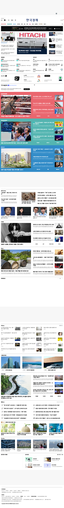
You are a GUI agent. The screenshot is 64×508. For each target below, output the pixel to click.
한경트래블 (3, 374)
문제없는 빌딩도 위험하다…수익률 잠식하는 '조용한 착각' (8, 450)
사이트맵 (17, 496)
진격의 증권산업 (6, 370)
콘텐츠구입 (9, 496)
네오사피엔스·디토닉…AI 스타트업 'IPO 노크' (42, 96)
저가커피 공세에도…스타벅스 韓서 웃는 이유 (46, 195)
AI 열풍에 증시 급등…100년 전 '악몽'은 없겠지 (28, 339)
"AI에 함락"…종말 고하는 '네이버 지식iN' (9, 193)
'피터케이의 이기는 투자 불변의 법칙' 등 (8, 349)
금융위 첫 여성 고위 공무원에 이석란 (50, 333)
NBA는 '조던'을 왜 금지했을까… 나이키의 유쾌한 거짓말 (43, 264)
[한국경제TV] (5, 20)
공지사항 (27, 454)
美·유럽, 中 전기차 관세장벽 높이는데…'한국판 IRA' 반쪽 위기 (59, 46)
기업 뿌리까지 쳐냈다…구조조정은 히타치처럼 (29, 51)
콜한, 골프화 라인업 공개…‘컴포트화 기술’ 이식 (28, 333)
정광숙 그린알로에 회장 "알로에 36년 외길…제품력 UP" (39, 434)
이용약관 (28, 496)
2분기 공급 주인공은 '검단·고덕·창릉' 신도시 (12, 169)
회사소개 (3, 490)
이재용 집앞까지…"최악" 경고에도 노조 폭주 (46, 192)
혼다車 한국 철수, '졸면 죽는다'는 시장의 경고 (56, 61)
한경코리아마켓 (3, 24)
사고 (62, 454)
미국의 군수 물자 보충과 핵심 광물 (23, 60)
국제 (27, 24)
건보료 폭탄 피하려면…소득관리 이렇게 (7, 42)
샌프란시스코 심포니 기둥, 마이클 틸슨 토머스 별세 (43, 224)
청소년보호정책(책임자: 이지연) (42, 496)
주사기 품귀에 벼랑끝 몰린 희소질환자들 (38, 71)
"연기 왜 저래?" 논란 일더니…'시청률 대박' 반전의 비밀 (15, 405)
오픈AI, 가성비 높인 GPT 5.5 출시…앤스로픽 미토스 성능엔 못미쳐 (43, 137)
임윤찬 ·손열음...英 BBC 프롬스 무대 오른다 (12, 244)
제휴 (6, 496)
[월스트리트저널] (8, 20)
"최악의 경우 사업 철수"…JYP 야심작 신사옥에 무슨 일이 (15, 408)
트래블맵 (36, 396)
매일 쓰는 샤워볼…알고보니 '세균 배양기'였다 (46, 203)
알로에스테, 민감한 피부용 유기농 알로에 (8, 434)
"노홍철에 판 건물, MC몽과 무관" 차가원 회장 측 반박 (43, 163)
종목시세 (48, 142)
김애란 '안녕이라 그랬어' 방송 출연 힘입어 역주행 (28, 344)
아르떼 (2, 221)
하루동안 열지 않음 (58, 28)
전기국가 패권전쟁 (28, 370)
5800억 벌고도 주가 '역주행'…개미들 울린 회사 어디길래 (15, 415)
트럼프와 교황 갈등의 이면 (53, 65)
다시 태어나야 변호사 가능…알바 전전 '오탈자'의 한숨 (7, 328)
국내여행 (44, 396)
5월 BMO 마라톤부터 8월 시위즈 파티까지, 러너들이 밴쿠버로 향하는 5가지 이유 (16, 397)
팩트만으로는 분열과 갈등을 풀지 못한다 (28, 349)
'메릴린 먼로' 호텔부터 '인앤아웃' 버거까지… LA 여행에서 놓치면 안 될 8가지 (43, 383)
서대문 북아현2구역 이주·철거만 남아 (40, 156)
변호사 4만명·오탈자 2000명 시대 (50, 327)
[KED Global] (12, 20)
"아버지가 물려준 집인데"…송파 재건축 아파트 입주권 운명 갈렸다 (55, 450)
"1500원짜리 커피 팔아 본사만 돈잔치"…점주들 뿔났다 (15, 418)
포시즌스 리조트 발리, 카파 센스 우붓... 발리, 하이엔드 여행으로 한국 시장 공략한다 (43, 390)
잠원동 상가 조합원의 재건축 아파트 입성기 (23, 450)
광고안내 (15, 490)
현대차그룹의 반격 (49, 370)
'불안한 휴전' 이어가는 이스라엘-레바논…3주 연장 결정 (59, 52)
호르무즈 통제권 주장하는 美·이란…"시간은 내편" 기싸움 (43, 130)
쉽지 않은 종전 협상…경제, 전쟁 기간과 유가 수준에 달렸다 (23, 71)
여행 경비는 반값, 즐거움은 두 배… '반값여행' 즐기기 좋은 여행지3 (43, 376)
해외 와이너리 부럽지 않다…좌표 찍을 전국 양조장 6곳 (14, 271)
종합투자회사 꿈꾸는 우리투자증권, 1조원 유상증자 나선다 (43, 110)
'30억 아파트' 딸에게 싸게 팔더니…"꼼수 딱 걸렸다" (46, 415)
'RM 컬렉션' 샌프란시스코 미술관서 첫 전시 (42, 238)
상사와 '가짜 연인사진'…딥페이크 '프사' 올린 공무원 (56, 217)
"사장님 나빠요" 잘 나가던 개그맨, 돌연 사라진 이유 (8, 217)
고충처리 (11, 490)
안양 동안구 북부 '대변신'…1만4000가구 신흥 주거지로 (43, 150)
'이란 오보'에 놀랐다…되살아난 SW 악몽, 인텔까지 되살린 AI (8, 66)
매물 (48, 169)
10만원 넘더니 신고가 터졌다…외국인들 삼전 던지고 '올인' (48, 405)
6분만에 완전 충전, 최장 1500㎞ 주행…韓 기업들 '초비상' (47, 411)
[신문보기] (1, 20)
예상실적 (38, 142)
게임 (32, 24)
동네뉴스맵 (38, 169)
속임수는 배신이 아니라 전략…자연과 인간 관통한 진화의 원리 (50, 349)
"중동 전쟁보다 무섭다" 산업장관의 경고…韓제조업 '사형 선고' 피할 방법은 (7, 46)
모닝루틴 (36, 24)
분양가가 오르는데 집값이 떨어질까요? (39, 450)
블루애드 (19, 490)
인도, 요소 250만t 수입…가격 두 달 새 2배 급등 (24, 66)
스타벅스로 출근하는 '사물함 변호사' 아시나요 (28, 328)
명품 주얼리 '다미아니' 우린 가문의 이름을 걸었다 (43, 271)
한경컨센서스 (38, 116)
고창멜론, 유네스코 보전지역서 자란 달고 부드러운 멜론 (24, 434)
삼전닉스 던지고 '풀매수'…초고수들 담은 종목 (46, 198)
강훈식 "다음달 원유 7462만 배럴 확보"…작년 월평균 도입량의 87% (8, 53)
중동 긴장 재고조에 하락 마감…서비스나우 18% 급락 (14, 143)
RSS (24, 496)
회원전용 (2, 57)
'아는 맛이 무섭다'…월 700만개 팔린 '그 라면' (8, 199)
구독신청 (7, 490)
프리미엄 (41, 24)
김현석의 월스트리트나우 (4, 64)
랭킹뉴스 (2, 402)
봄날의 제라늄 (35, 65)
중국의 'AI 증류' (51, 70)
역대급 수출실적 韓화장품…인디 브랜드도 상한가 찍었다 (15, 116)
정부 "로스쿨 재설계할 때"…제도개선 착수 (9, 333)
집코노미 (14, 24)
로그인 (62, 20)
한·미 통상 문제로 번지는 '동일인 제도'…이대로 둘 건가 (40, 61)
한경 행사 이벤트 (4, 454)
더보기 (45, 24)
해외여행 (51, 396)
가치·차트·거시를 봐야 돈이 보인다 (7, 344)
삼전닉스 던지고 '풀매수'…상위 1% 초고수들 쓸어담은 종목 (48, 418)
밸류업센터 (57, 169)
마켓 (58, 116)
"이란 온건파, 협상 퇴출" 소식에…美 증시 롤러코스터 (8, 49)
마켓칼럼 (2, 59)
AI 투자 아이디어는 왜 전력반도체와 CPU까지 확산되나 (7, 61)
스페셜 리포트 (3, 355)
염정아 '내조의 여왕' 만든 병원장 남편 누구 (39, 217)
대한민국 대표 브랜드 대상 (10, 422)
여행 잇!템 (59, 396)
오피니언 (18, 24)
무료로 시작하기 (26, 89)
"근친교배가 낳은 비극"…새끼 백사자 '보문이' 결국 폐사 (28, 202)
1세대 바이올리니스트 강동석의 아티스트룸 (42, 231)
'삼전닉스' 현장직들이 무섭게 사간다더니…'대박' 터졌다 (15, 411)
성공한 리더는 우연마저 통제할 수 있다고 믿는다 (50, 339)
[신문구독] (15, 20)
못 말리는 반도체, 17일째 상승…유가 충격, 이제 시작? (8, 71)
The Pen (2, 438)
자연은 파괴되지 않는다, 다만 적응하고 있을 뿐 (50, 344)
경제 (22, 24)
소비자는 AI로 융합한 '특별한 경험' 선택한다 (55, 434)
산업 (24, 24)
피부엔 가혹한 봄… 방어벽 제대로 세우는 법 (42, 251)
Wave (30, 24)
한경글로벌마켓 (9, 24)
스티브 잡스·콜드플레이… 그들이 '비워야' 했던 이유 (43, 258)
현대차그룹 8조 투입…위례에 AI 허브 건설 (59, 40)
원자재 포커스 (19, 64)
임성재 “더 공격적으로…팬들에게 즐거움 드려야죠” (7, 339)
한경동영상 (3, 278)
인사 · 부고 (59, 454)
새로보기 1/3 (60, 325)
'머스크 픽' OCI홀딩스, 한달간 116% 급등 (41, 103)
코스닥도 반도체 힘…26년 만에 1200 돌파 (59, 34)
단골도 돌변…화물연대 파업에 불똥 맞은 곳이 (46, 200)
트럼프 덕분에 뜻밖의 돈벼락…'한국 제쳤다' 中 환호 (46, 408)
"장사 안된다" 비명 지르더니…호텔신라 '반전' (23, 217)
